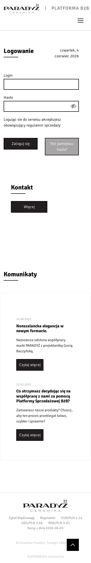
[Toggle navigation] (80, 20)
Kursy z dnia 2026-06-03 (45, 528)
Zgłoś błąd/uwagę (21, 518)
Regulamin (48, 518)
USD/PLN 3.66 (32, 523)
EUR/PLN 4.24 (71, 518)
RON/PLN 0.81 (59, 523)
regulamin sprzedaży (43, 125)
